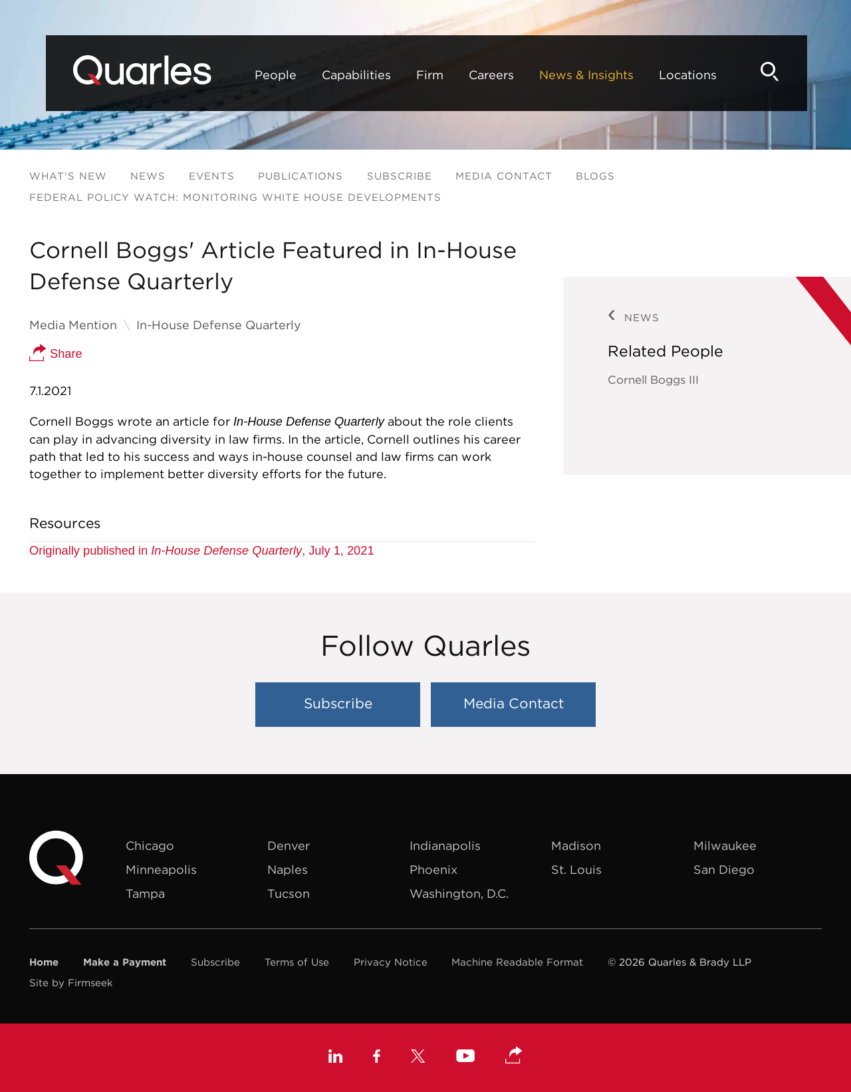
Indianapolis (445, 845)
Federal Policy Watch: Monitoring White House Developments (235, 197)
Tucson (288, 893)
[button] (514, 1056)
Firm (397, 74)
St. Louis (576, 869)
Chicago (150, 845)
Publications (300, 176)
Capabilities (323, 74)
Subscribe (399, 176)
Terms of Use (297, 962)
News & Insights (554, 74)
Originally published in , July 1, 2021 (201, 550)
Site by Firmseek (71, 982)
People (243, 74)
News (148, 176)
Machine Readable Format (517, 962)
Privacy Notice (390, 962)
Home (44, 962)
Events (212, 176)
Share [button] (55, 353)
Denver (288, 845)
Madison (576, 845)
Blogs (595, 176)
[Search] (800, 71)
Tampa (145, 893)
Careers (458, 74)
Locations (655, 74)
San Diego (724, 869)
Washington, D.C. (459, 893)
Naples (287, 869)
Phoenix (433, 869)
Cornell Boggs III (653, 379)
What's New (68, 176)
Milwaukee (725, 845)
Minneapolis (161, 869)
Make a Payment (124, 962)
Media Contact (503, 176)
